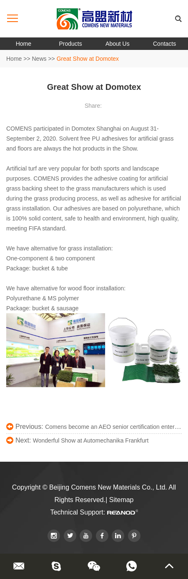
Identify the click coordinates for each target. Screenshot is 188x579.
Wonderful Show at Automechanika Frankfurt (91, 440)
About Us (117, 43)
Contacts (164, 43)
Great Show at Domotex (88, 58)
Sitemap (121, 499)
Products (70, 43)
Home (23, 43)
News (39, 58)
